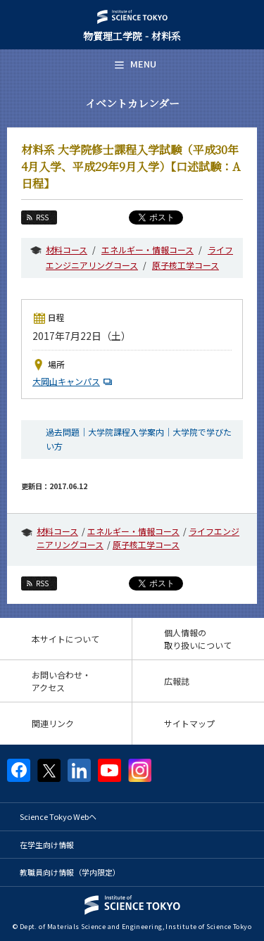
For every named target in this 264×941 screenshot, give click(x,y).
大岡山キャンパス (73, 381)
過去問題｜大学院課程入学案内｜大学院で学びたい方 (139, 438)
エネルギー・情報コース (147, 249)
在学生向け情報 (47, 844)
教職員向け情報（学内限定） (70, 872)
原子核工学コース (185, 265)
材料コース (66, 249)
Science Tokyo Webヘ (58, 816)
